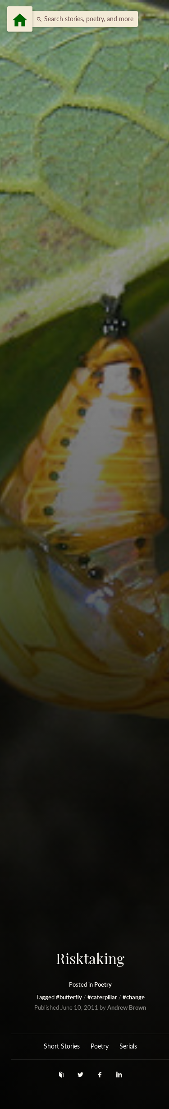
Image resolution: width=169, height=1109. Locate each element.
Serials (128, 1046)
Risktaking (90, 958)
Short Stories (62, 1046)
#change (134, 997)
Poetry (103, 984)
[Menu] (19, 19)
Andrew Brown (126, 1007)
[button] (82, 19)
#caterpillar (103, 997)
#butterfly (69, 997)
